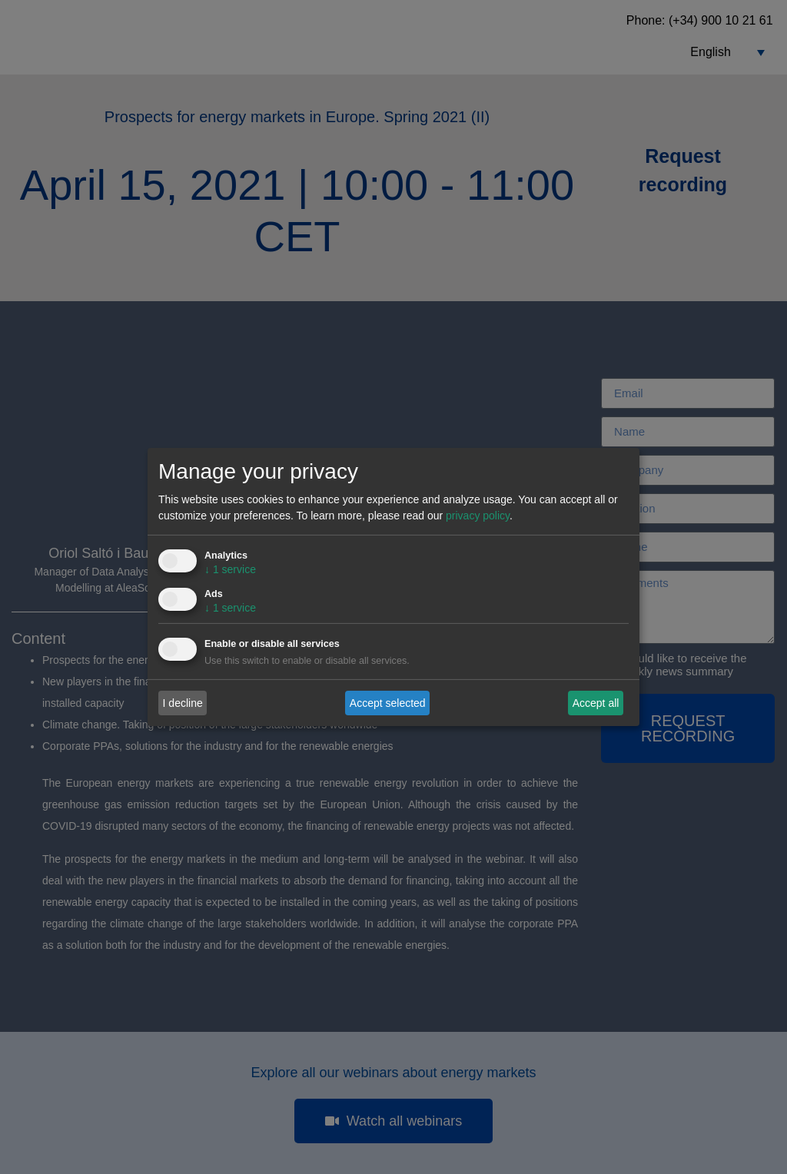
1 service (230, 569)
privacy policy (478, 515)
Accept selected (388, 702)
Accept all (596, 702)
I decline (183, 702)
